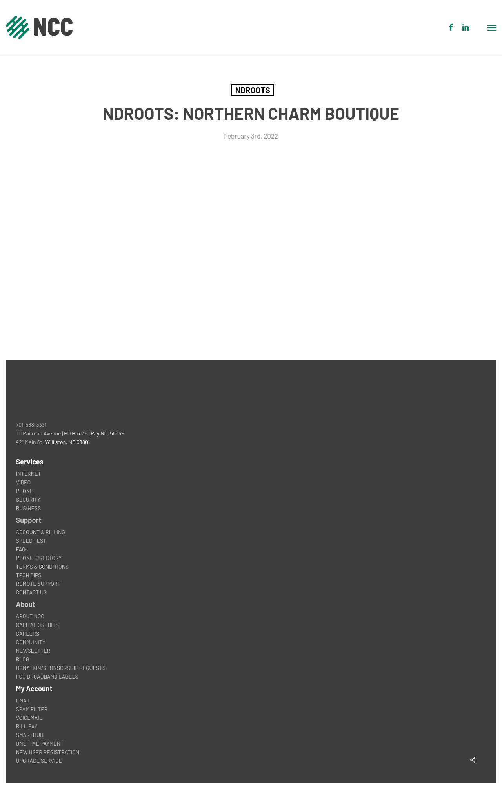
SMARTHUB (30, 734)
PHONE (24, 490)
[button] (491, 27)
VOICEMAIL (29, 717)
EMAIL (23, 700)
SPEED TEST (31, 540)
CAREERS (27, 633)
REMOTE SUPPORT (38, 583)
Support (29, 520)
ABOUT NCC (30, 616)
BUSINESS (28, 508)
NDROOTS (252, 90)
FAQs (22, 549)
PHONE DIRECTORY (39, 557)
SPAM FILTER (32, 709)
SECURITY (28, 499)
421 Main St (29, 442)
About (25, 604)
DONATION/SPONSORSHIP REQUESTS (61, 667)
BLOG (22, 659)
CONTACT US (31, 592)
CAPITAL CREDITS (37, 624)
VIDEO (23, 482)
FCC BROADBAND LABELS (47, 676)
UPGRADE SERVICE (39, 760)
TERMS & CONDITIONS (42, 566)
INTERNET (28, 473)
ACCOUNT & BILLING (40, 532)
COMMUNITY (30, 642)
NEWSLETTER (33, 650)
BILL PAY (27, 726)
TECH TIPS (29, 575)
